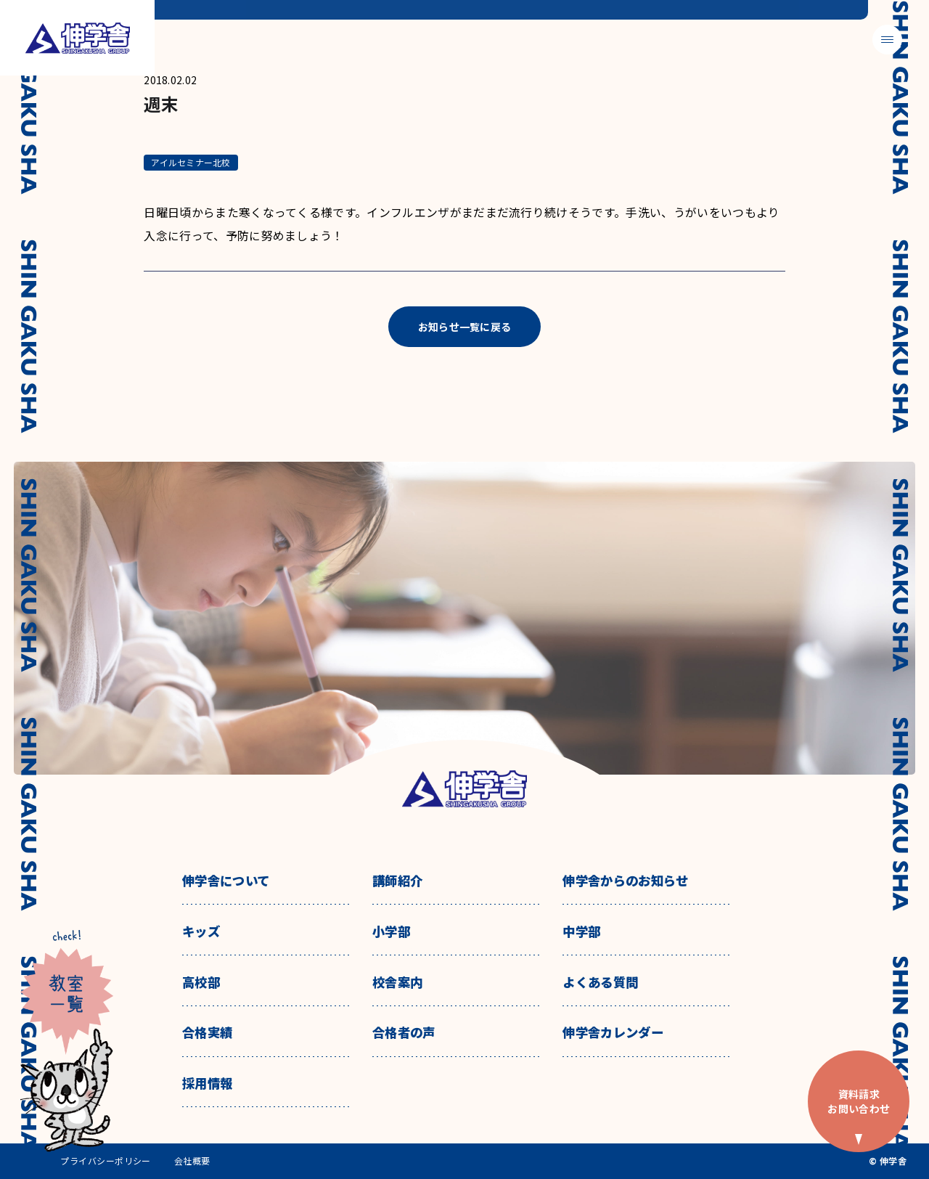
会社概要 (192, 1160)
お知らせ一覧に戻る (465, 326)
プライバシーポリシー (105, 1160)
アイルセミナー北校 (190, 162)
